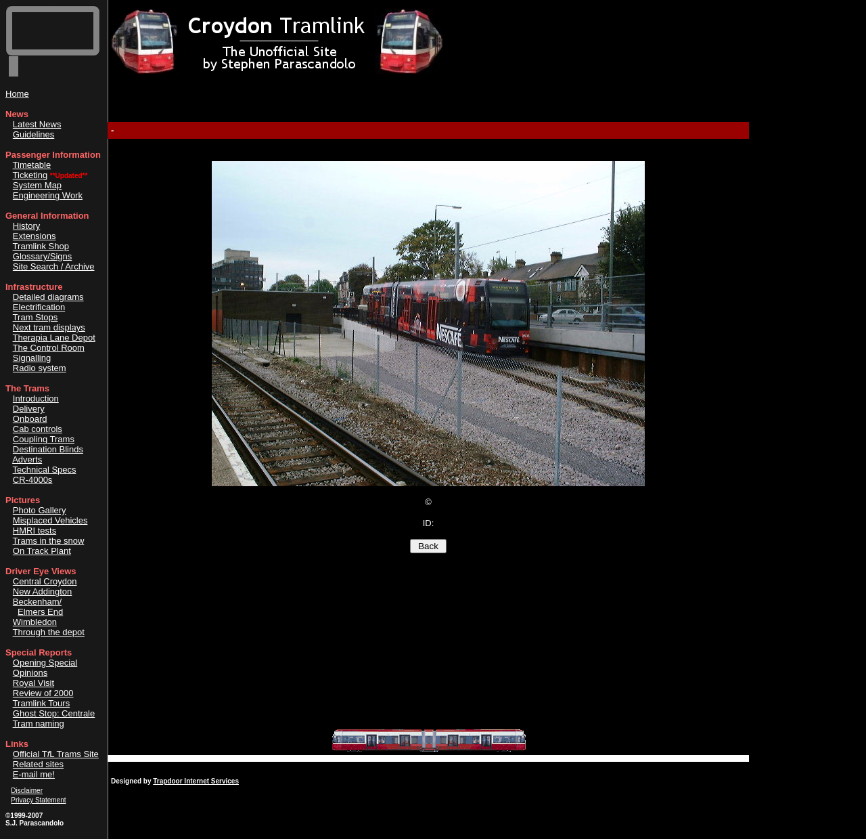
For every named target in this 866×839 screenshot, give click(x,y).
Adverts (27, 459)
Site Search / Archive (54, 266)
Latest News (37, 124)
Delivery (29, 409)
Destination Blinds (48, 449)
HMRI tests (34, 530)
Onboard (30, 419)
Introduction (36, 398)
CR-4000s (33, 480)
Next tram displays (49, 327)
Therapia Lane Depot (54, 337)
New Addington (42, 591)
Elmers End (40, 612)
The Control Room (49, 348)
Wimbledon (35, 622)
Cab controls (37, 429)
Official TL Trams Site (56, 754)
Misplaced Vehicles (50, 520)
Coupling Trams (43, 439)
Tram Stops (35, 317)
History (26, 226)
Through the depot (49, 632)
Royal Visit (33, 683)
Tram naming (38, 723)
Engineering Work (48, 195)
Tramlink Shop (41, 246)
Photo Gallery (39, 510)
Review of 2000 (43, 693)
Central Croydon (45, 581)
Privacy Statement (38, 800)
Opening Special (45, 663)
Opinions (30, 673)
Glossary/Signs (42, 256)
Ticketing (30, 175)
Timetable (32, 165)
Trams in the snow (49, 541)
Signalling (32, 358)
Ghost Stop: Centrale (54, 713)
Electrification (39, 307)
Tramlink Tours (41, 703)
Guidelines (33, 134)
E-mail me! (34, 774)
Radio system (39, 368)
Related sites (38, 764)
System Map (37, 185)
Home (17, 94)
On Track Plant (42, 551)
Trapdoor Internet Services (196, 781)
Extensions (34, 236)
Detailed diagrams (48, 297)
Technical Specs (44, 470)
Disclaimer (27, 790)
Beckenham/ (37, 602)
